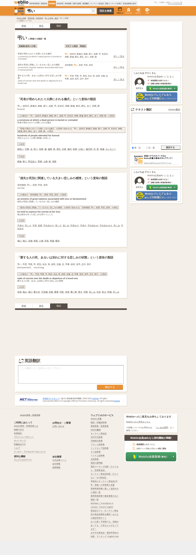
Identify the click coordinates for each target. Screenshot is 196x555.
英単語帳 (68, 3)
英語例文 (44, 3)
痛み (25, 291)
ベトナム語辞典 (98, 455)
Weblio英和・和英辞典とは (26, 426)
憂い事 (73, 291)
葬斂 (19, 161)
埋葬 (54, 161)
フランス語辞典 (98, 444)
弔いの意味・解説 (51, 18)
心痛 (41, 240)
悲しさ (28, 225)
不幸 (34, 225)
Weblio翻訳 (174, 109)
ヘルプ (17, 448)
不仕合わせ (93, 225)
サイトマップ (20, 440)
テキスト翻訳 (143, 109)
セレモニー (110, 149)
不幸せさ (74, 225)
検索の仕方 (19, 429)
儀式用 (89, 149)
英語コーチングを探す (113, 3)
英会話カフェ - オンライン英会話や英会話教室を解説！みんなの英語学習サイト (105, 514)
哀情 (40, 225)
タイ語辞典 (96, 451)
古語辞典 (95, 459)
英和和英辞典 (34, 3)
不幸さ (83, 225)
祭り (36, 149)
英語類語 (52, 3)
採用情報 (56, 467)
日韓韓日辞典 (97, 440)
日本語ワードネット (51, 398)
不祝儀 (44, 291)
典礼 (59, 149)
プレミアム (128, 13)
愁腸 (52, 240)
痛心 (25, 240)
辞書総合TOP (20, 444)
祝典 (75, 149)
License (95, 398)
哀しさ (58, 225)
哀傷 (30, 240)
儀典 (50, 149)
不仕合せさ (48, 225)
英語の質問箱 (97, 462)
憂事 (56, 291)
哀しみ (66, 225)
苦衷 (46, 240)
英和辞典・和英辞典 (35, 18)
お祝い (81, 149)
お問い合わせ (58, 426)
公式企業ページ (59, 460)
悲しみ (116, 225)
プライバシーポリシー (24, 437)
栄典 (41, 149)
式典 (64, 149)
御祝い (20, 149)
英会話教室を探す (129, 3)
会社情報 (56, 463)
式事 (27, 149)
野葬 (40, 161)
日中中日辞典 (97, 437)
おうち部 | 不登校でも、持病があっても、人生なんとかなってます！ (105, 525)
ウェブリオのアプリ (23, 459)
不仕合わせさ (106, 225)
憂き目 (37, 291)
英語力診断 (77, 3)
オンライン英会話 (97, 3)
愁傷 (109, 291)
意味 (23, 25)
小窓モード (120, 10)
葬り (25, 161)
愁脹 (36, 240)
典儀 (102, 149)
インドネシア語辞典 (100, 448)
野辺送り (32, 161)
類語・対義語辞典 (99, 422)
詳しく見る (119, 56)
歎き (104, 291)
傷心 (19, 240)
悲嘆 (85, 291)
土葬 (45, 161)
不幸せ (20, 225)
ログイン (138, 13)
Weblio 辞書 (21, 18)
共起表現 (60, 3)
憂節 (57, 240)
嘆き (80, 291)
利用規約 (18, 433)
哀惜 (19, 291)
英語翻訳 (85, 3)
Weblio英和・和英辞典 (30, 415)
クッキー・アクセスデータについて (30, 451)
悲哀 (98, 291)
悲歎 (62, 291)
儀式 (69, 149)
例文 (41, 25)
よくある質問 (162, 427)
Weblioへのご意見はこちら (138, 421)
